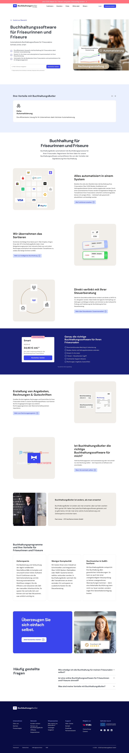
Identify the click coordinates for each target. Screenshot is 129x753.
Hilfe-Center (69, 723)
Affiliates (33, 730)
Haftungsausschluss (37, 747)
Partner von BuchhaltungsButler (36, 726)
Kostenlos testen (110, 6)
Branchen (59, 6)
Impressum (16, 747)
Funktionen (49, 6)
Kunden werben (35, 723)
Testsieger (51, 727)
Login (100, 6)
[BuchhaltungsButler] (25, 6)
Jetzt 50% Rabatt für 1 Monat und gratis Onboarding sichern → (64, 2)
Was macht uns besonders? (52, 724)
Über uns (16, 723)
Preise (67, 6)
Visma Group (87, 729)
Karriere (15, 726)
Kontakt (67, 726)
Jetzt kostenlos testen (34, 639)
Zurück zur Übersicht (18, 20)
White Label (76, 6)
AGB (47, 747)
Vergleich (51, 730)
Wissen (85, 6)
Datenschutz (25, 747)
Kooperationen (35, 732)
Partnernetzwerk (70, 730)
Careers (85, 731)
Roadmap (68, 728)
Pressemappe (17, 728)
